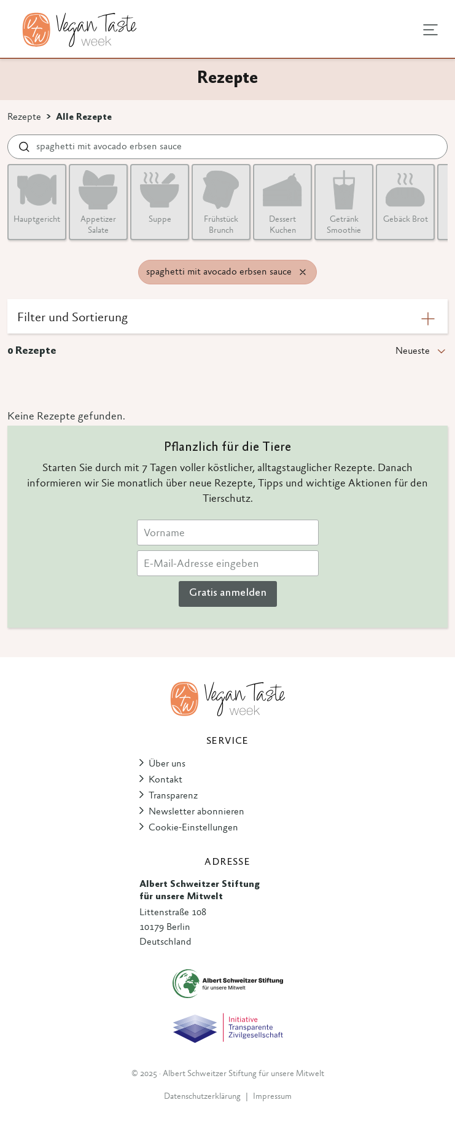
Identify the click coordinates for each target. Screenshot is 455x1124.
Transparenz (173, 796)
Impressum (272, 1097)
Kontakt (165, 780)
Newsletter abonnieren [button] (196, 812)
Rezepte (24, 117)
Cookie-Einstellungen (193, 828)
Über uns (167, 764)
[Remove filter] (303, 272)
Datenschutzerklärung (202, 1097)
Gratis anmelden (227, 593)
